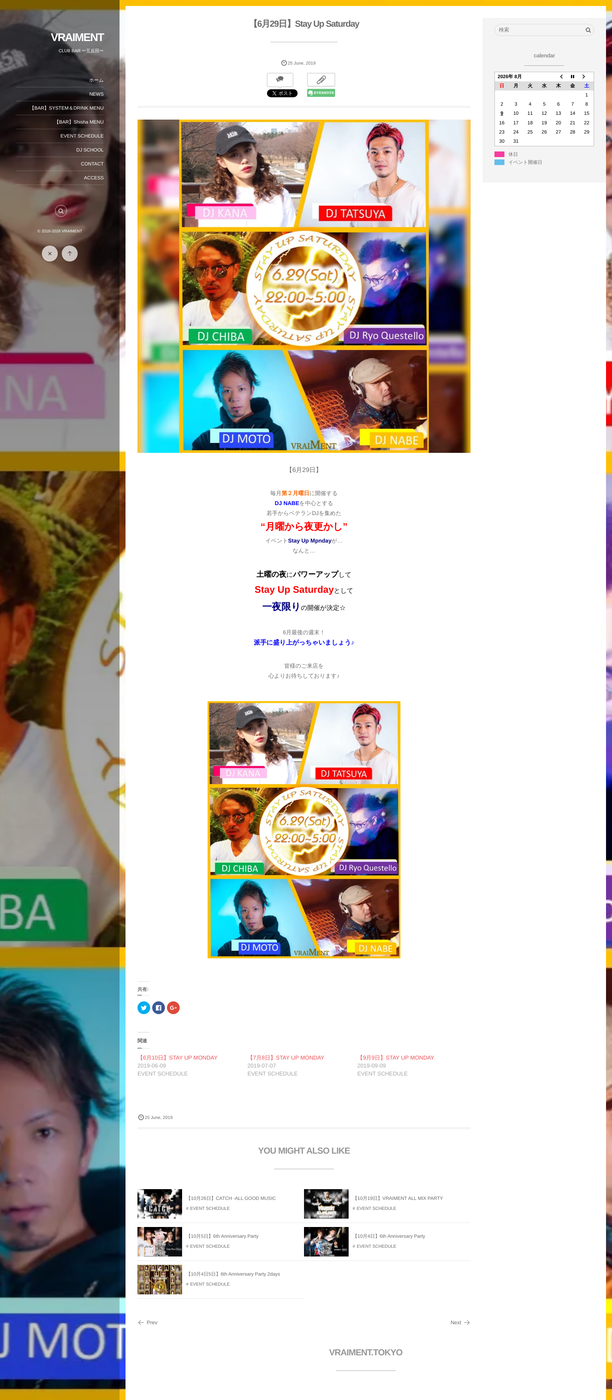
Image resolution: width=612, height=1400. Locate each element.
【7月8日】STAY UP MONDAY (285, 1057)
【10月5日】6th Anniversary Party (222, 1236)
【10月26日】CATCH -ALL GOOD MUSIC (231, 1198)
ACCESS (94, 178)
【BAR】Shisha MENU (79, 122)
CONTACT (92, 164)
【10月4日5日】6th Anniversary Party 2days (233, 1274)
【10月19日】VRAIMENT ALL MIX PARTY (398, 1198)
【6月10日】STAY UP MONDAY (177, 1057)
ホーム (96, 80)
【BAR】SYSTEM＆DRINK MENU (66, 108)
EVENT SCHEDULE (82, 136)
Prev (147, 1322)
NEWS (96, 94)
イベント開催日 (525, 162)
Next (461, 1322)
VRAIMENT (77, 37)
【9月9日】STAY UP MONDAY (395, 1057)
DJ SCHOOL (90, 150)
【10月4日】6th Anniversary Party (389, 1236)
